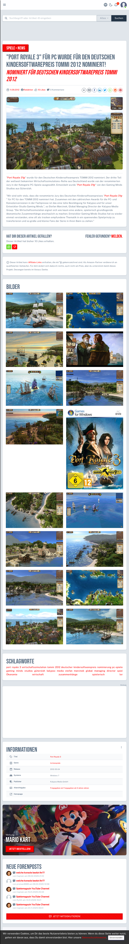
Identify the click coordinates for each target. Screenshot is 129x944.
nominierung (104, 667)
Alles (103, 18)
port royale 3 (13, 667)
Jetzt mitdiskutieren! (64, 916)
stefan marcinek (74, 670)
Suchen (119, 18)
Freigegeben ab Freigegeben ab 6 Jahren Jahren (69, 788)
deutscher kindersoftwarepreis (78, 667)
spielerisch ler (107, 674)
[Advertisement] (64, 31)
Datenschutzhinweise (94, 937)
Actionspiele (55, 763)
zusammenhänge (68, 674)
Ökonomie (11, 674)
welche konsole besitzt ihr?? (30, 872)
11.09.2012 (14, 90)
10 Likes (41, 90)
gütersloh (39, 670)
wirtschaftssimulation (34, 667)
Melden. (117, 236)
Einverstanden (116, 938)
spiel (120, 670)
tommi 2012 (53, 667)
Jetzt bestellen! (19, 849)
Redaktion (28, 90)
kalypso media (55, 670)
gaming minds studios (19, 670)
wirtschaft (38, 674)
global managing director (101, 670)
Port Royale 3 (16, 177)
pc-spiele (117, 667)
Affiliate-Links (35, 262)
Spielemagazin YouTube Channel (32, 888)
